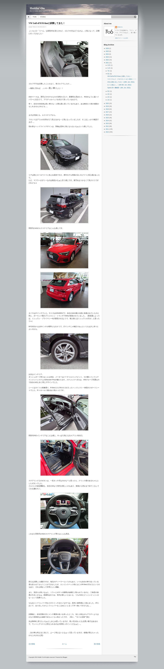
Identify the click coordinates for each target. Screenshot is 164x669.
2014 (107, 120)
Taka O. (120, 27)
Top (135, 656)
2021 (107, 63)
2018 (107, 109)
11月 (108, 68)
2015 (107, 118)
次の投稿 (32, 644)
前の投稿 (97, 644)
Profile (34, 16)
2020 (107, 103)
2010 (107, 132)
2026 (107, 48)
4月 (108, 94)
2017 (107, 112)
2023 (107, 57)
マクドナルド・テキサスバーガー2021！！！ (121, 79)
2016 (107, 115)
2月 (108, 97)
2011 (107, 129)
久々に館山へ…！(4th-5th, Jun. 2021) (119, 85)
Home (29, 17)
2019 (107, 106)
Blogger (65, 657)
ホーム (64, 644)
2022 (107, 60)
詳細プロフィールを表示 (121, 38)
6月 (108, 74)
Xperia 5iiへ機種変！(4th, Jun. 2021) (119, 88)
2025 (107, 51)
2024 (107, 54)
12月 (108, 65)
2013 (107, 123)
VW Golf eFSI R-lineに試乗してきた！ (47, 23)
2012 (107, 126)
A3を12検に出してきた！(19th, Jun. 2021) (120, 82)
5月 (108, 91)
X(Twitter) (43, 16)
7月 (108, 71)
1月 (108, 100)
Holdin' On (37, 8)
